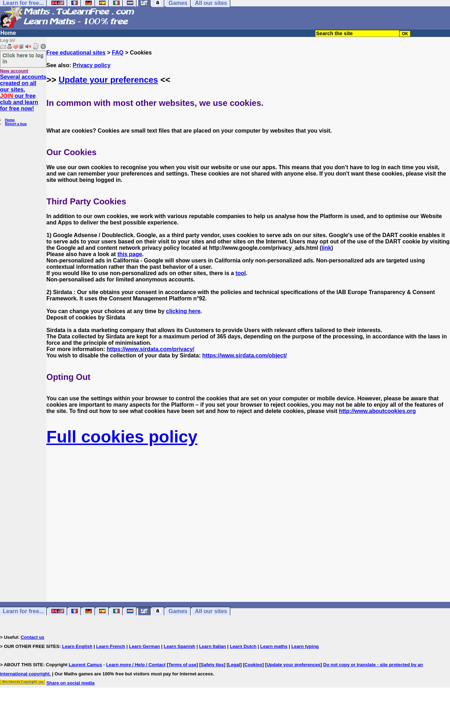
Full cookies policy (121, 436)
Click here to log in (23, 58)
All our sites (211, 611)
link (327, 248)
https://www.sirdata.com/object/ (244, 355)
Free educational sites (75, 53)
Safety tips (212, 664)
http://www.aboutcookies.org (377, 411)
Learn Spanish (179, 646)
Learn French (110, 646)
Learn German (144, 646)
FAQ (117, 53)
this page (129, 254)
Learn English (77, 646)
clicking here (183, 311)
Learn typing (305, 646)
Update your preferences (108, 79)
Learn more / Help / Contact (136, 664)
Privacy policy (92, 65)
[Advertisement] (248, 527)
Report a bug (16, 124)
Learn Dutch (243, 646)
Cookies (253, 664)
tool (241, 273)
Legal (234, 664)
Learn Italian (212, 646)
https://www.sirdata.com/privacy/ (150, 349)
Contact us (32, 637)
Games (178, 611)
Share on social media (70, 683)
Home (8, 33)
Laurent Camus (85, 664)
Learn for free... (23, 611)
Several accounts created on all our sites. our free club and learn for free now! (23, 93)
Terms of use (182, 664)
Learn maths (273, 646)
